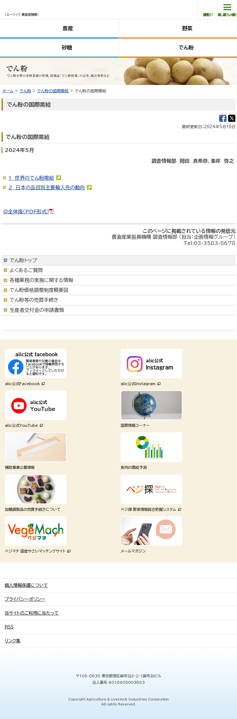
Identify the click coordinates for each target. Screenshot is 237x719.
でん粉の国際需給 (53, 91)
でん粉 (186, 47)
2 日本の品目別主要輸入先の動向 (46, 187)
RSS (9, 627)
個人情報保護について (26, 585)
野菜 (187, 28)
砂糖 (67, 47)
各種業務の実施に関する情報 (41, 280)
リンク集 (12, 641)
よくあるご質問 (26, 270)
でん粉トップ (23, 260)
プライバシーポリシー (25, 599)
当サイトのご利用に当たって (32, 613)
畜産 (68, 28)
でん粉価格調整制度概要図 (39, 290)
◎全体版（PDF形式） (28, 211)
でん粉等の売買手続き (34, 299)
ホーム (8, 91)
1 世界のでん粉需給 (31, 177)
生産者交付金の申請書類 (37, 310)
